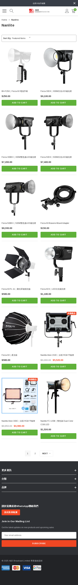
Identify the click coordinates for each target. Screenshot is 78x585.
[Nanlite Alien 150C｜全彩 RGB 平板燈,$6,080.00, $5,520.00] (59, 330)
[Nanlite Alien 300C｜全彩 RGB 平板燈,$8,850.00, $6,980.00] (20, 396)
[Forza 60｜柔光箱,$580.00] (20, 330)
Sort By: (7, 38)
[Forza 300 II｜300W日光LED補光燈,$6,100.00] (59, 66)
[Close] (74, 3)
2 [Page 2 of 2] (35, 453)
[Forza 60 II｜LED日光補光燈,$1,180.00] (59, 264)
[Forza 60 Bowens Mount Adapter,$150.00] (59, 198)
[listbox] (22, 38)
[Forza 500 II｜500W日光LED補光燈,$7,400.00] (59, 132)
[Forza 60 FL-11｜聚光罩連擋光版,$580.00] (20, 264)
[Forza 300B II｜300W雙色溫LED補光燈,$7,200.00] (20, 132)
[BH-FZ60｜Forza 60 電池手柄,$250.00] (20, 66)
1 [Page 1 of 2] (27, 453)
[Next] (46, 453)
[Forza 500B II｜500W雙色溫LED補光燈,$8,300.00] (20, 198)
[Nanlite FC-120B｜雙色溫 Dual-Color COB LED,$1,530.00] (59, 396)
